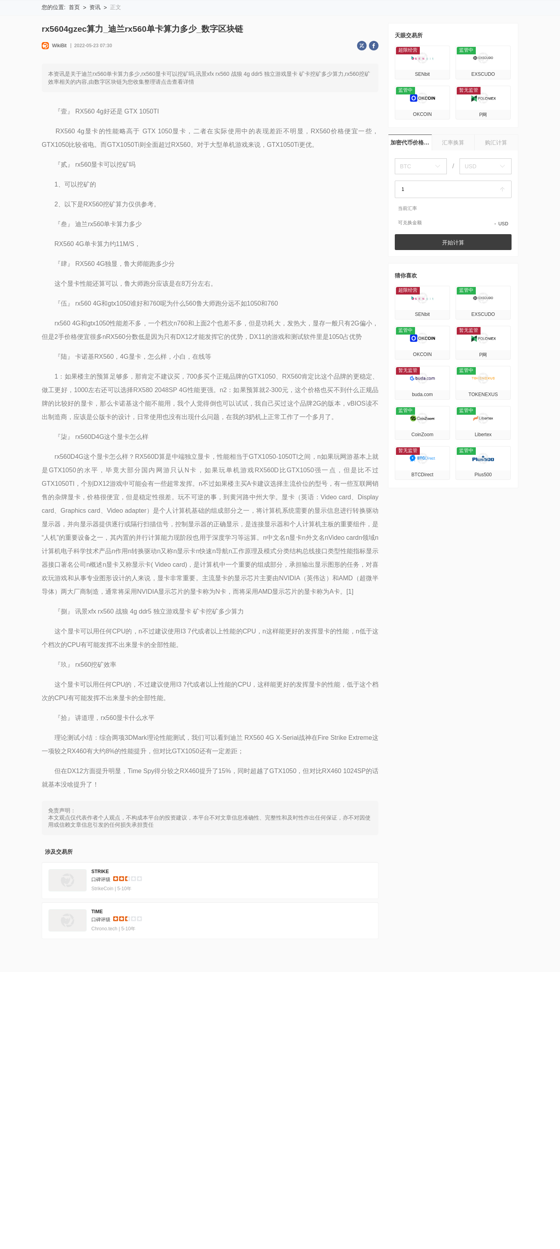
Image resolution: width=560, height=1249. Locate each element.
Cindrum (302, 1227)
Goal (393, 1214)
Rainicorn (487, 1227)
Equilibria (149, 1227)
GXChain (414, 1227)
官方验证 (177, 1094)
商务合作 (319, 1094)
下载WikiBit (492, 16)
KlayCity (366, 1214)
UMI (415, 1214)
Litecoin (75, 1214)
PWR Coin (444, 1214)
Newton (252, 1214)
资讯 (94, 59)
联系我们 (287, 1094)
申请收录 (256, 1094)
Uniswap (478, 1214)
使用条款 (115, 1094)
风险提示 (84, 1094)
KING (48, 1214)
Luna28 (178, 1214)
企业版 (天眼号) (217, 1094)
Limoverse (114, 1227)
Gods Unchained (344, 1227)
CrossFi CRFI (216, 1214)
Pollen (384, 1227)
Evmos (230, 1227)
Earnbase (333, 1214)
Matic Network (140, 1214)
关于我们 (53, 1094)
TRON (104, 1214)
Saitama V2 (450, 1227)
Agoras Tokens (291, 1214)
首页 (74, 59)
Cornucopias (265, 1227)
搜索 (358, 16)
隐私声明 (146, 1094)
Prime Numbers (191, 1227)
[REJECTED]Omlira (66, 1227)
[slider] (128, 932)
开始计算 (453, 295)
